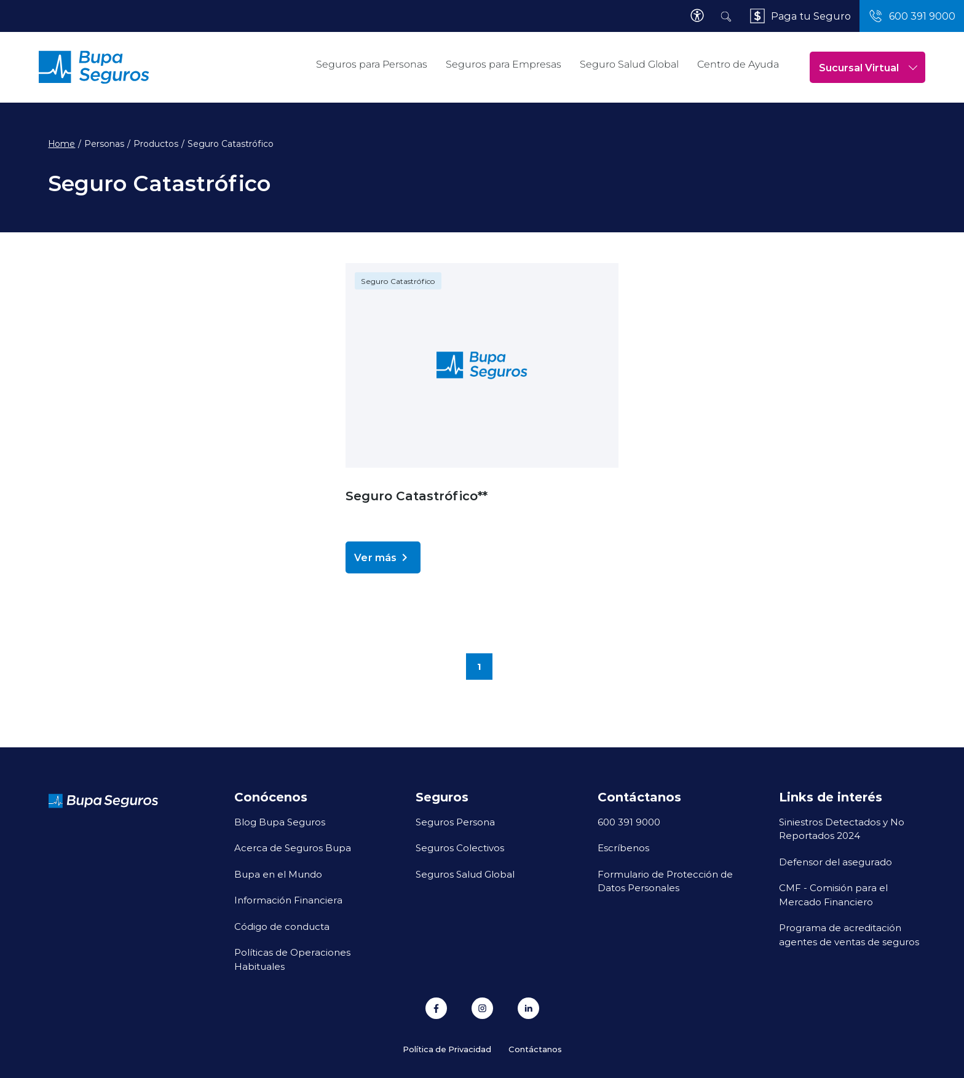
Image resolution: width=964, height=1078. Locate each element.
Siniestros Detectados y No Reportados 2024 (841, 829)
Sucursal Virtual (868, 67)
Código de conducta (282, 926)
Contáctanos (535, 1049)
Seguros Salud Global (465, 874)
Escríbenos (623, 847)
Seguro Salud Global (629, 64)
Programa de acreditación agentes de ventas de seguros (849, 934)
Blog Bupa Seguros (279, 822)
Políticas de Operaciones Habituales (292, 959)
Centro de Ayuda (738, 64)
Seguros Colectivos (460, 847)
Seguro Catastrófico (398, 281)
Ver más (382, 557)
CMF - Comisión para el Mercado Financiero (833, 894)
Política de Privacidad (447, 1049)
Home (61, 144)
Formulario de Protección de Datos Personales (665, 881)
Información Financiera (288, 900)
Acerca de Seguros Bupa (292, 847)
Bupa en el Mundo (278, 874)
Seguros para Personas (371, 64)
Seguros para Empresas (503, 64)
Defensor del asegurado (835, 862)
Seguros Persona (455, 822)
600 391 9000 (629, 822)
